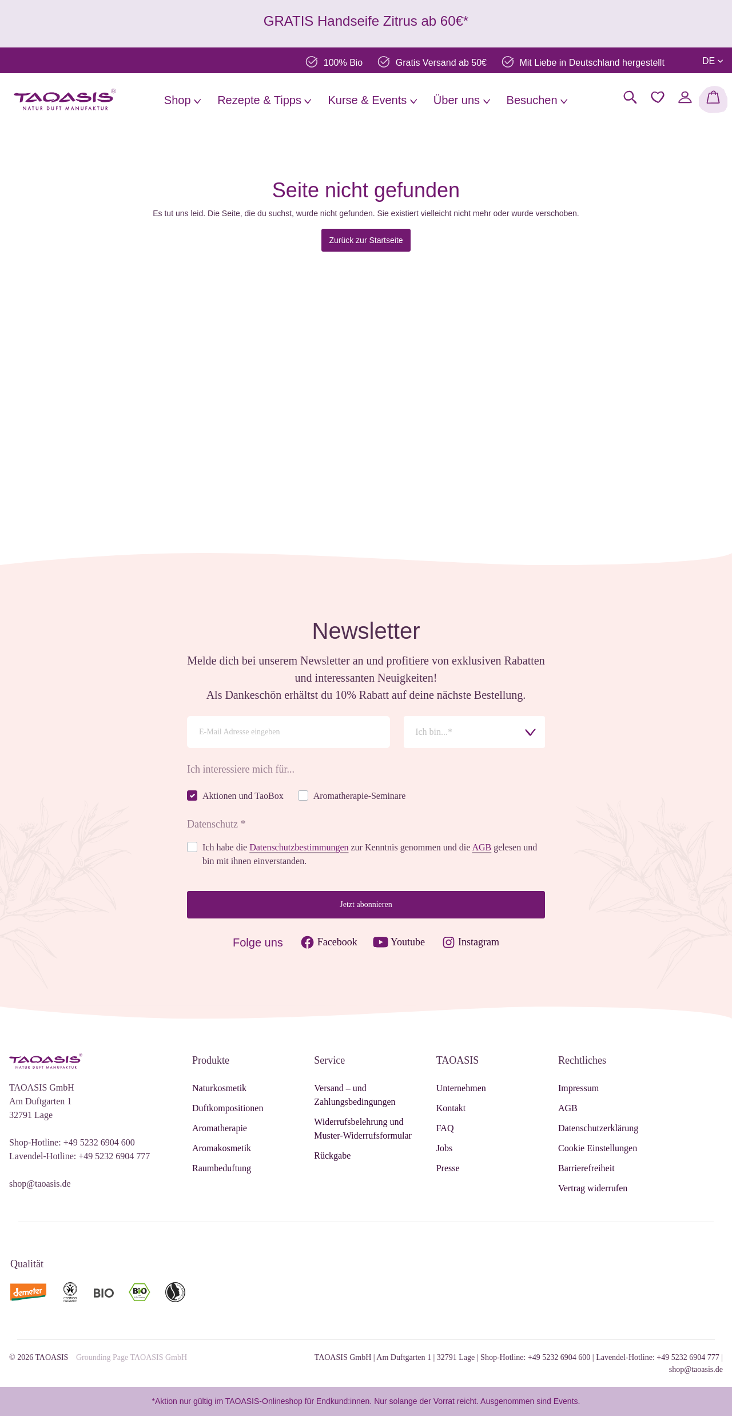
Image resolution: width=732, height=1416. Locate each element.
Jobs (444, 1148)
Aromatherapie (219, 1128)
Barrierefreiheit (586, 1168)
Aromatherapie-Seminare (359, 796)
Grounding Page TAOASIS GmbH (131, 1357)
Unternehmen (461, 1088)
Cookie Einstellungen (597, 1148)
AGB (481, 847)
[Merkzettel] (657, 97)
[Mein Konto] (685, 97)
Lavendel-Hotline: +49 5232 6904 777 (79, 1156)
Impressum (578, 1088)
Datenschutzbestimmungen (298, 847)
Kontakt (451, 1108)
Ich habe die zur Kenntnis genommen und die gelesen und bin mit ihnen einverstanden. (369, 854)
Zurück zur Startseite (366, 240)
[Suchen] (630, 97)
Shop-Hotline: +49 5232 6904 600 (72, 1142)
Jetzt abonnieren (366, 904)
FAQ (445, 1128)
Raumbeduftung (221, 1168)
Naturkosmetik (219, 1088)
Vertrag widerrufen (592, 1188)
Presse (448, 1168)
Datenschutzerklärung (598, 1128)
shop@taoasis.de (40, 1183)
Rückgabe (332, 1155)
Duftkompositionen (227, 1108)
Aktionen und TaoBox (243, 796)
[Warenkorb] (713, 99)
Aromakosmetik (221, 1148)
